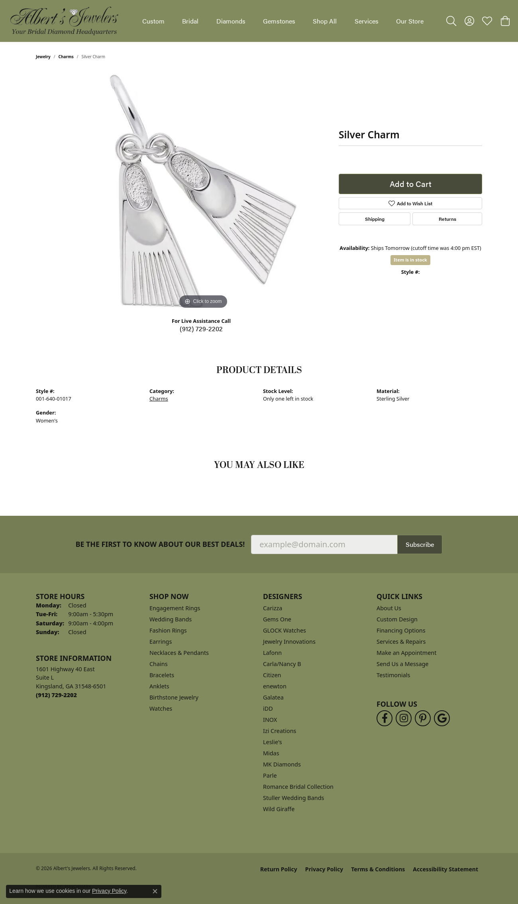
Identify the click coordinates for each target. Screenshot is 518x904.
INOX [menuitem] (270, 719)
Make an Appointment (406, 652)
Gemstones (279, 21)
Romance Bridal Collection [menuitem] (298, 786)
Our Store (410, 21)
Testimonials (393, 675)
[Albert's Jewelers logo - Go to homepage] (64, 21)
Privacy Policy (324, 869)
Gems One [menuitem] (277, 619)
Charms (66, 56)
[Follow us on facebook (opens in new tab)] (384, 718)
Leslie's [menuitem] (272, 742)
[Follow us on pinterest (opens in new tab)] (423, 718)
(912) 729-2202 (201, 328)
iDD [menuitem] (268, 708)
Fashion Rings (168, 630)
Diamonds (230, 21)
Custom (153, 21)
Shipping (375, 218)
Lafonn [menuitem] (272, 652)
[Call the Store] (56, 695)
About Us (389, 608)
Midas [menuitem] (271, 753)
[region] (203, 191)
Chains (158, 664)
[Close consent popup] (155, 891)
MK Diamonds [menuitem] (282, 764)
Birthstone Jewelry (173, 697)
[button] (451, 21)
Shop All (325, 21)
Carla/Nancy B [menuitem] (282, 664)
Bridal (190, 21)
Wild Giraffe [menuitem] (278, 809)
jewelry (43, 56)
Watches (160, 708)
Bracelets (161, 675)
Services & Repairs (401, 641)
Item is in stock (410, 260)
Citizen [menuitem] (272, 675)
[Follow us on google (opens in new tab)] (442, 718)
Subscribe (420, 544)
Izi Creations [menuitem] (279, 731)
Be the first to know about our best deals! (160, 544)
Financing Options (401, 630)
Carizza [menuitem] (272, 608)
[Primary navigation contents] (283, 21)
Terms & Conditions (378, 869)
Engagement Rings (174, 608)
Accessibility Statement (445, 869)
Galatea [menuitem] (273, 697)
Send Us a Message (402, 664)
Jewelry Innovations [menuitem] (289, 641)
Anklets (159, 686)
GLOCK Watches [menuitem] (284, 630)
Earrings (160, 641)
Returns (447, 218)
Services (367, 21)
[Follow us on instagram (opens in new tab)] (404, 718)
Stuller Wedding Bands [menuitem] (293, 798)
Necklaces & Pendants (179, 652)
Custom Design (397, 619)
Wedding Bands (170, 619)
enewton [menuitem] (274, 686)
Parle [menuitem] (270, 775)
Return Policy (278, 869)
